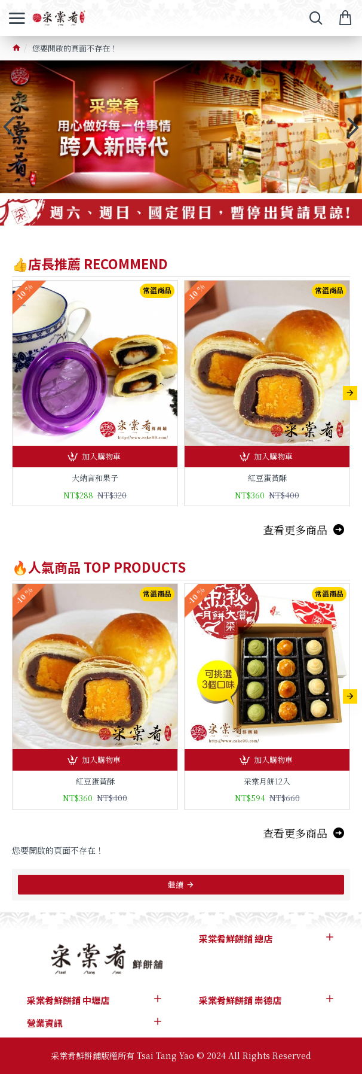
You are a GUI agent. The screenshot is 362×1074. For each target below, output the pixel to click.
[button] (350, 393)
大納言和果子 (95, 478)
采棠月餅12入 (267, 782)
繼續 (175, 884)
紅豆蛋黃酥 (267, 478)
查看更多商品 (295, 529)
